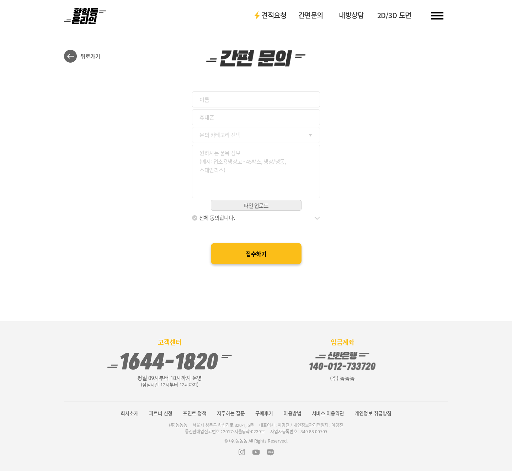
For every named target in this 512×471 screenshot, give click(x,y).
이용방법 (292, 413)
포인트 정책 (194, 413)
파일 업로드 (256, 206)
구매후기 (264, 413)
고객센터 (169, 342)
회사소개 (129, 413)
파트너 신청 (160, 413)
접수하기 (256, 253)
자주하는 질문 (231, 413)
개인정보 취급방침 (372, 413)
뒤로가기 (90, 56)
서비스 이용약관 (328, 413)
